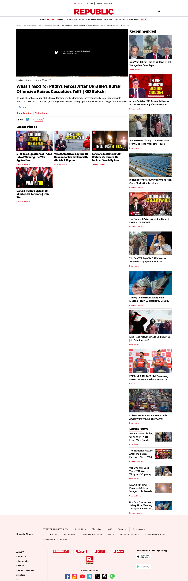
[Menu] (157, 11)
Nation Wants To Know (155, 534)
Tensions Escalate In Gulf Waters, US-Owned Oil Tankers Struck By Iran (106, 157)
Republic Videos (24, 113)
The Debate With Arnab (91, 534)
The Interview (69, 534)
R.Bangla (99, 3)
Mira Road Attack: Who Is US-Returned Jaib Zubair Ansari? (149, 338)
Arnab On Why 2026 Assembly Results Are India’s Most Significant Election (149, 103)
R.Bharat (90, 3)
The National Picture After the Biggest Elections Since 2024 (149, 220)
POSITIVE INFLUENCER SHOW (55, 529)
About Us (20, 552)
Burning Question (140, 529)
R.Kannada (108, 3)
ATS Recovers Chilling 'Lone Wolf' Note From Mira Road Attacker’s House (149, 142)
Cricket (132, 384)
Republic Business (136, 187)
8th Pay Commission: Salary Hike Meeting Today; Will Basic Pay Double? (149, 299)
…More (21, 107)
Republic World (79, 3)
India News (134, 148)
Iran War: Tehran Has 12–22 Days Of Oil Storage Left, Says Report (150, 63)
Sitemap (20, 565)
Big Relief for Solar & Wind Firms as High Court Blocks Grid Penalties (150, 181)
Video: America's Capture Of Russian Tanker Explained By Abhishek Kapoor (71, 157)
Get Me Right (80, 529)
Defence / (42, 26)
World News (134, 70)
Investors (20, 575)
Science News (135, 496)
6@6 (110, 529)
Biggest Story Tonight (129, 534)
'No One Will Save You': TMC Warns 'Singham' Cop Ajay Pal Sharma (147, 260)
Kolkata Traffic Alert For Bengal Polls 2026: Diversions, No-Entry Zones (148, 417)
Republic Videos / (30, 26)
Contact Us (21, 556)
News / (19, 26)
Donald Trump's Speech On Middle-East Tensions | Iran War (32, 194)
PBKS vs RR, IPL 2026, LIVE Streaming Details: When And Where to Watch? (148, 378)
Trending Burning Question (55, 539)
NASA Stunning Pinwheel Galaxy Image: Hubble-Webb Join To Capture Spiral (141, 491)
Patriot (111, 534)
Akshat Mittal (41, 113)
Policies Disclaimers (25, 570)
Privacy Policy (22, 561)
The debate (97, 529)
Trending (122, 529)
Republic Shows (136, 227)
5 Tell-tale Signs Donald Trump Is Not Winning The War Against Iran (34, 157)
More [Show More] (144, 19)
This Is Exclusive (50, 534)
